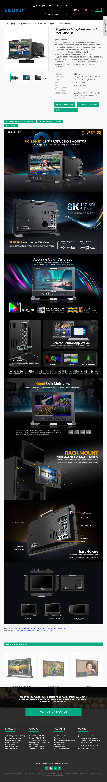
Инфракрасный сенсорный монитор (15, 773)
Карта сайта (55, 771)
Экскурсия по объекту (37, 748)
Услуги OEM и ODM (60, 736)
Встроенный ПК (11, 748)
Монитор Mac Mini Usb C (33, 773)
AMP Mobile (63, 771)
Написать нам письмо (66, 104)
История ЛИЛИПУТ (36, 738)
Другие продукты (11, 746)
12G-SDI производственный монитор (58, 23)
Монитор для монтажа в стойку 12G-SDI (51, 773)
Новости (64, 6)
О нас (57, 6)
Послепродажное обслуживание (60, 745)
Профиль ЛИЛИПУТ (37, 736)
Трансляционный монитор (31, 23)
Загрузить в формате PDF (89, 104)
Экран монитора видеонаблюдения (55, 775)
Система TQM (59, 738)
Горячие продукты (46, 771)
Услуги (50, 6)
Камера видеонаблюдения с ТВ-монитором (75, 773)
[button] (46, 77)
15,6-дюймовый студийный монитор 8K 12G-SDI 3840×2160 (33, 630)
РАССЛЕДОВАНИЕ (53, 712)
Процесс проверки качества (64, 740)
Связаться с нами (52, 14)
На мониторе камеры (13, 738)
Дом (35, 6)
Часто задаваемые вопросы (64, 748)
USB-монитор (10, 744)
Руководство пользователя (67, 110)
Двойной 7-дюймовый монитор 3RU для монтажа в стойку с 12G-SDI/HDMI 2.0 (40, 629)
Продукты (42, 6)
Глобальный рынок (36, 746)
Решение (64, 14)
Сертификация (59, 742)
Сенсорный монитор (13, 742)
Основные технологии (37, 740)
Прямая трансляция (13, 740)
